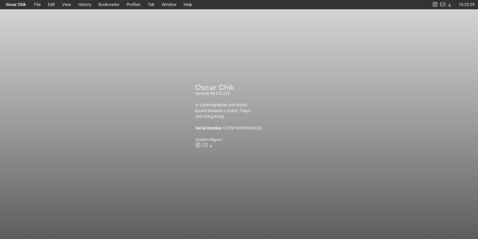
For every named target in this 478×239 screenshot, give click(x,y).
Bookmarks (109, 4)
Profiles (133, 4)
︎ (435, 4)
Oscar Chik (17, 4)
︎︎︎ (449, 4)
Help (188, 4)
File (41, 4)
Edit (51, 4)
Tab (151, 4)
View (66, 4)
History (88, 4)
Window (169, 4)
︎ (442, 4)
